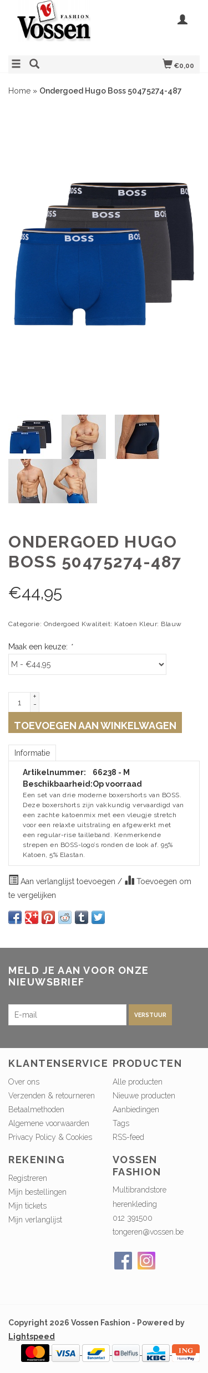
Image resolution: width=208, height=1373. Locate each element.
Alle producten (138, 1081)
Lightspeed (31, 1336)
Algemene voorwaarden (48, 1123)
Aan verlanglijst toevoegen (63, 880)
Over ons (23, 1081)
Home (19, 90)
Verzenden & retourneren (51, 1095)
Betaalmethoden (36, 1109)
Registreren (27, 1178)
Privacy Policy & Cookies (50, 1137)
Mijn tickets (27, 1205)
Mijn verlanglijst (35, 1219)
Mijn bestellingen (37, 1192)
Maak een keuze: (40, 646)
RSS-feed (128, 1137)
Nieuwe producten (144, 1095)
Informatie (32, 753)
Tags (121, 1123)
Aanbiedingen (136, 1109)
